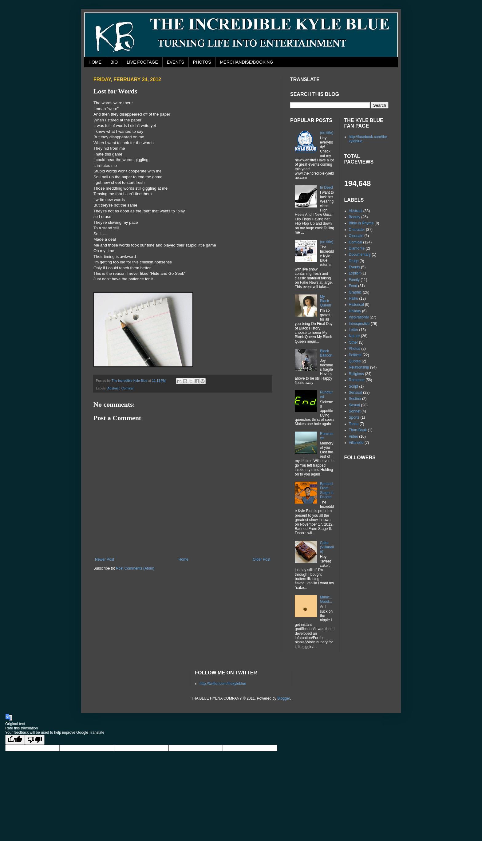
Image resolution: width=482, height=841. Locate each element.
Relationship (359, 367)
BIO (114, 62)
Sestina (355, 399)
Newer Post (104, 559)
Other (353, 342)
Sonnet (355, 411)
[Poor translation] (35, 740)
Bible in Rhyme (361, 223)
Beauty (354, 217)
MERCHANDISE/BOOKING (246, 62)
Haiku (353, 298)
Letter (353, 330)
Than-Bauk (358, 430)
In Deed (326, 187)
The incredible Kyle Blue (130, 380)
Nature (354, 336)
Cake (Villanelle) (327, 547)
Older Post (261, 559)
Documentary (360, 254)
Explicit (355, 273)
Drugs (354, 261)
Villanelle (356, 442)
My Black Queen (325, 301)
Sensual (355, 392)
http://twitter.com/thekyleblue (223, 683)
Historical (356, 304)
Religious (356, 374)
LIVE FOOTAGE (142, 62)
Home (183, 559)
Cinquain (356, 236)
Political (355, 355)
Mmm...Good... (326, 599)
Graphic (355, 292)
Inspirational (359, 317)
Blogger (283, 698)
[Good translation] (15, 740)
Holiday (355, 311)
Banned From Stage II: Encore (327, 490)
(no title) (326, 133)
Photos (354, 348)
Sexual (354, 405)
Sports (354, 417)
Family (354, 280)
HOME (95, 62)
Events (354, 267)
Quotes (355, 361)
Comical (127, 388)
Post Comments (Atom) (135, 568)
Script (353, 386)
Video (353, 436)
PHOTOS (202, 62)
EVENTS (175, 62)
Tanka (354, 424)
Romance (357, 380)
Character (357, 229)
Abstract (113, 388)
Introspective (359, 324)
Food (353, 286)
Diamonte (357, 248)
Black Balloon (326, 353)
